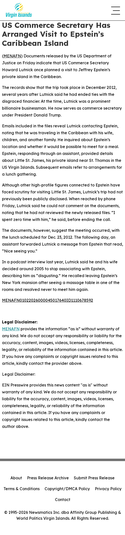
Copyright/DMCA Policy (67, 488)
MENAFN (12, 55)
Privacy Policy (108, 488)
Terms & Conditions (21, 488)
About (16, 477)
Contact (62, 499)
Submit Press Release (94, 477)
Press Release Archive (48, 477)
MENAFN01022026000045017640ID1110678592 (47, 300)
